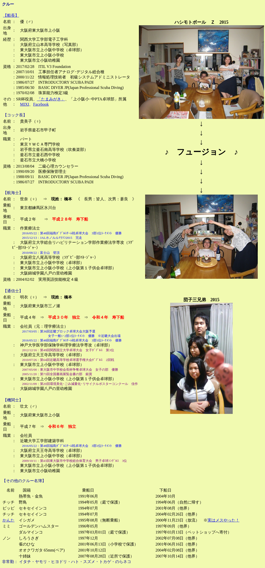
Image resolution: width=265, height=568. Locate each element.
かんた (9, 520)
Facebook (41, 104)
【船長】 (11, 15)
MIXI (24, 104)
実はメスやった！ (223, 520)
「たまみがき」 (51, 99)
